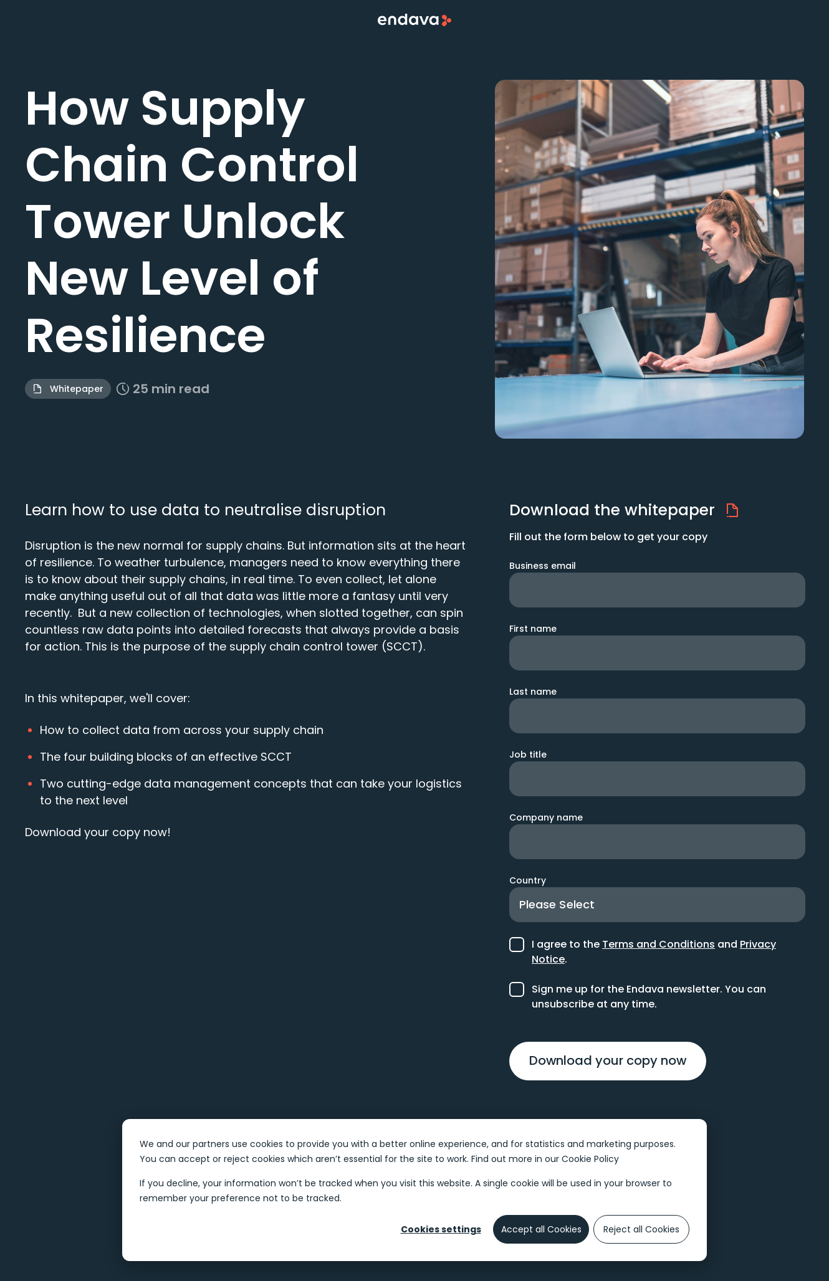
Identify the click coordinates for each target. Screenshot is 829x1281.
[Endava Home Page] (414, 20)
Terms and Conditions (658, 944)
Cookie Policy (590, 1159)
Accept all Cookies (541, 1229)
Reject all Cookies (641, 1229)
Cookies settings (441, 1229)
